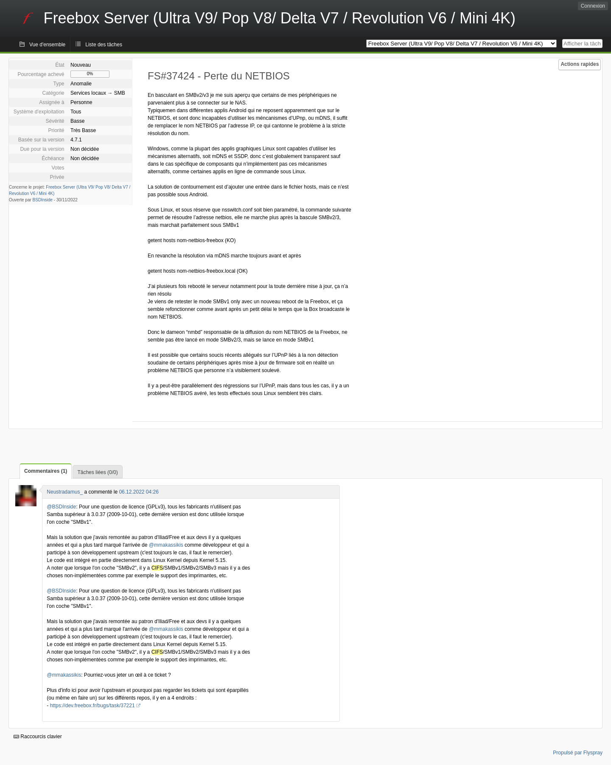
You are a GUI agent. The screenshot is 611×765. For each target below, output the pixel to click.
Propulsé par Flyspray (578, 753)
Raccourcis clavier (38, 737)
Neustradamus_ (65, 492)
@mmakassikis (166, 545)
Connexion (593, 6)
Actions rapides (580, 64)
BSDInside (43, 200)
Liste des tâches (103, 45)
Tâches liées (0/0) (97, 472)
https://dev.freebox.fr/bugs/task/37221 (92, 706)
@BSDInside (61, 507)
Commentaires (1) (45, 471)
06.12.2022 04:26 (138, 492)
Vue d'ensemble (47, 45)
